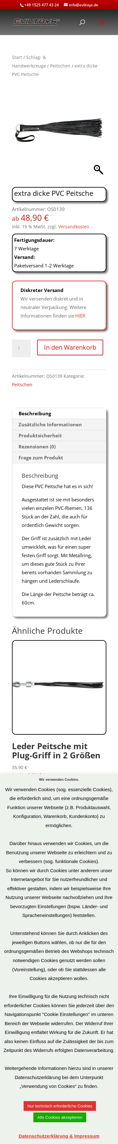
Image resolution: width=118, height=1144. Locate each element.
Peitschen (60, 66)
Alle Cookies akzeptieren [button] (59, 1117)
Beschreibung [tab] (35, 413)
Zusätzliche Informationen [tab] (50, 424)
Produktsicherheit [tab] (40, 435)
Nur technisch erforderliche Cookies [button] (59, 1106)
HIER (80, 315)
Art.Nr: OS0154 (59, 709)
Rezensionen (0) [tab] (37, 446)
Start (17, 57)
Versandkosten (73, 227)
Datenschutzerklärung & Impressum (59, 1136)
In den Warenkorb (70, 347)
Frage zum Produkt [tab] (41, 457)
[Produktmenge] (21, 348)
